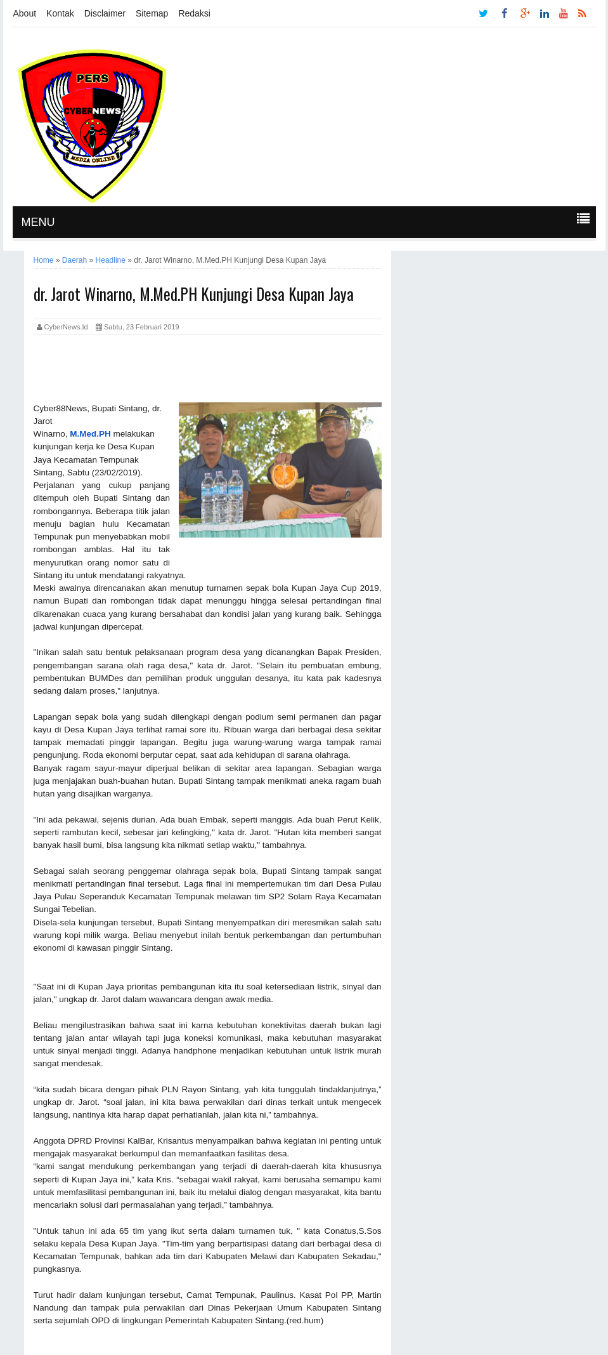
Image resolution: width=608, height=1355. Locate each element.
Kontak (60, 13)
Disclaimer (105, 13)
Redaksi (194, 13)
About (25, 13)
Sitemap (152, 13)
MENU (38, 222)
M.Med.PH (90, 434)
